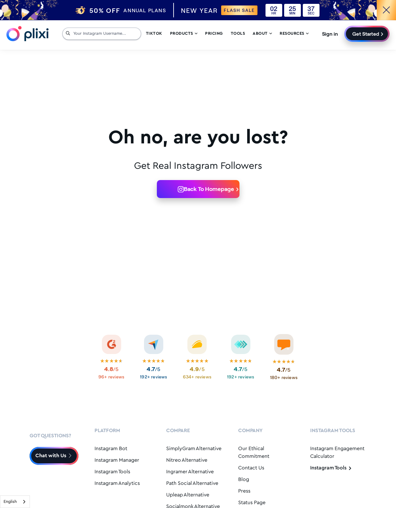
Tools (238, 34)
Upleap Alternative (187, 495)
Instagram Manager (116, 460)
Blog (243, 479)
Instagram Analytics (117, 483)
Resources (294, 34)
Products (184, 34)
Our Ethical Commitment (253, 452)
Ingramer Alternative (190, 472)
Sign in (330, 34)
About (262, 34)
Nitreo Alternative (186, 460)
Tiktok (154, 34)
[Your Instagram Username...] (105, 34)
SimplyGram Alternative (193, 448)
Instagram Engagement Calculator (337, 452)
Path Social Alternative (192, 483)
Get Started (365, 34)
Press (244, 491)
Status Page (252, 502)
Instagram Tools (112, 472)
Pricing (214, 34)
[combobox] (15, 501)
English (10, 502)
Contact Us (251, 468)
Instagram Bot (110, 448)
